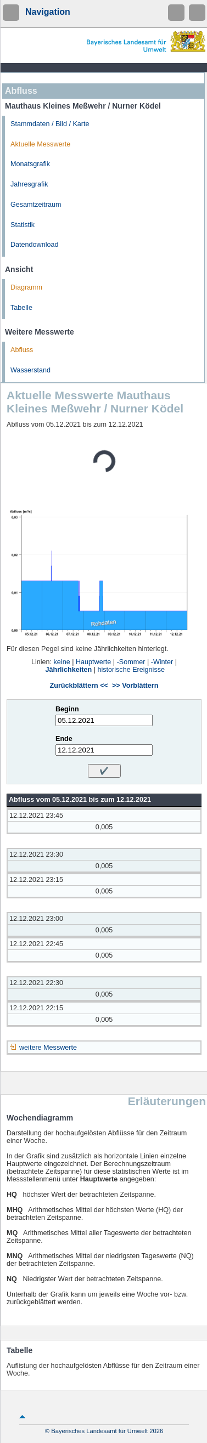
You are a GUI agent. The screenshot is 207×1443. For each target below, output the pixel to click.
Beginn (67, 709)
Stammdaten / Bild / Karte (49, 124)
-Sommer (131, 662)
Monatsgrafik (30, 164)
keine (62, 662)
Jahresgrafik (29, 184)
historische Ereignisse (131, 670)
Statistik (22, 225)
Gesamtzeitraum (35, 204)
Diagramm (26, 287)
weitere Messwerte (48, 1047)
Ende (63, 739)
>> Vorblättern (135, 685)
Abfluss (21, 350)
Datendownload (34, 244)
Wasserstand (30, 370)
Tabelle (21, 308)
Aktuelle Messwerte (40, 144)
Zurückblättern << (79, 685)
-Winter (162, 662)
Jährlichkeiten (69, 670)
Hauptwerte (93, 662)
